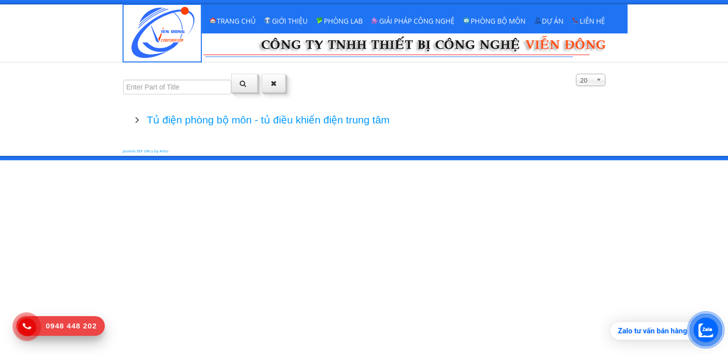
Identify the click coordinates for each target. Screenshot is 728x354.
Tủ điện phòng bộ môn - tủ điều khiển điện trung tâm (267, 119)
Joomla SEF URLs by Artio (146, 150)
